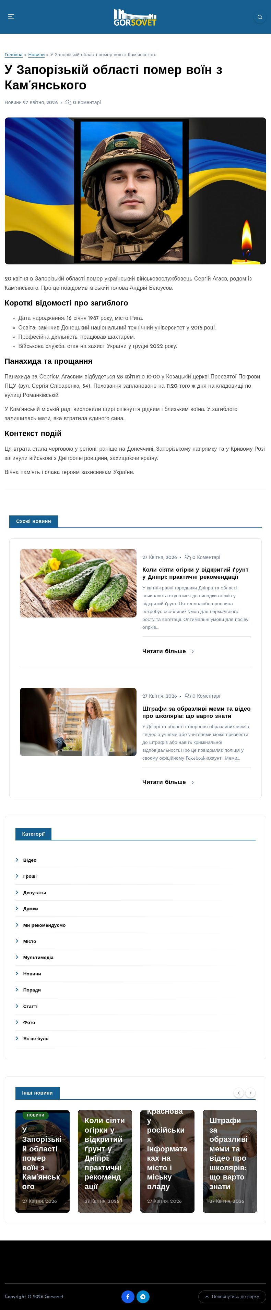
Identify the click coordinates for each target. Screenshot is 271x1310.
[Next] (250, 1092)
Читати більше (168, 651)
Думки (30, 909)
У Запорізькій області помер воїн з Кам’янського (42, 1159)
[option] (42, 1161)
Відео (30, 860)
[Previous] (239, 1092)
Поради (32, 990)
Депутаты (34, 893)
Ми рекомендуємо (44, 925)
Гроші (30, 876)
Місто (29, 941)
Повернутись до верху (232, 1297)
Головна (14, 55)
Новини (36, 55)
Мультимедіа (38, 958)
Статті (30, 1007)
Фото (29, 1023)
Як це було (36, 1039)
